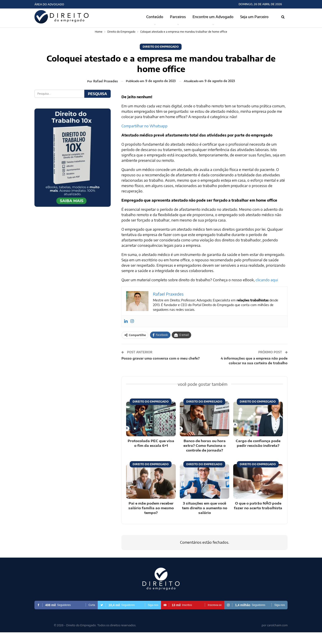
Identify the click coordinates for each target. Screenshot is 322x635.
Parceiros (178, 17)
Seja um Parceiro (254, 17)
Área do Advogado (49, 4)
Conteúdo (154, 17)
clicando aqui (267, 280)
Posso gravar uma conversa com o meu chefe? (160, 358)
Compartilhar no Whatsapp (144, 126)
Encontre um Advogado (213, 17)
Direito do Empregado (161, 46)
